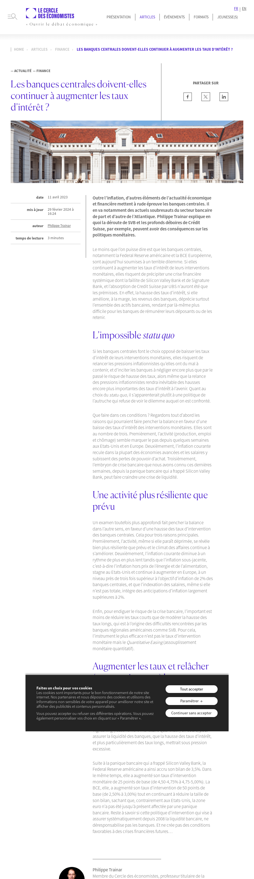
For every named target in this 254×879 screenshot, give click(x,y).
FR (236, 8)
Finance (62, 49)
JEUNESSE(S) (227, 17)
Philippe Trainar (59, 226)
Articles (147, 17)
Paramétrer (189, 700)
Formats (201, 17)
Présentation (119, 17)
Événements (174, 17)
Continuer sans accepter (191, 712)
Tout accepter (191, 689)
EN (244, 8)
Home (19, 49)
